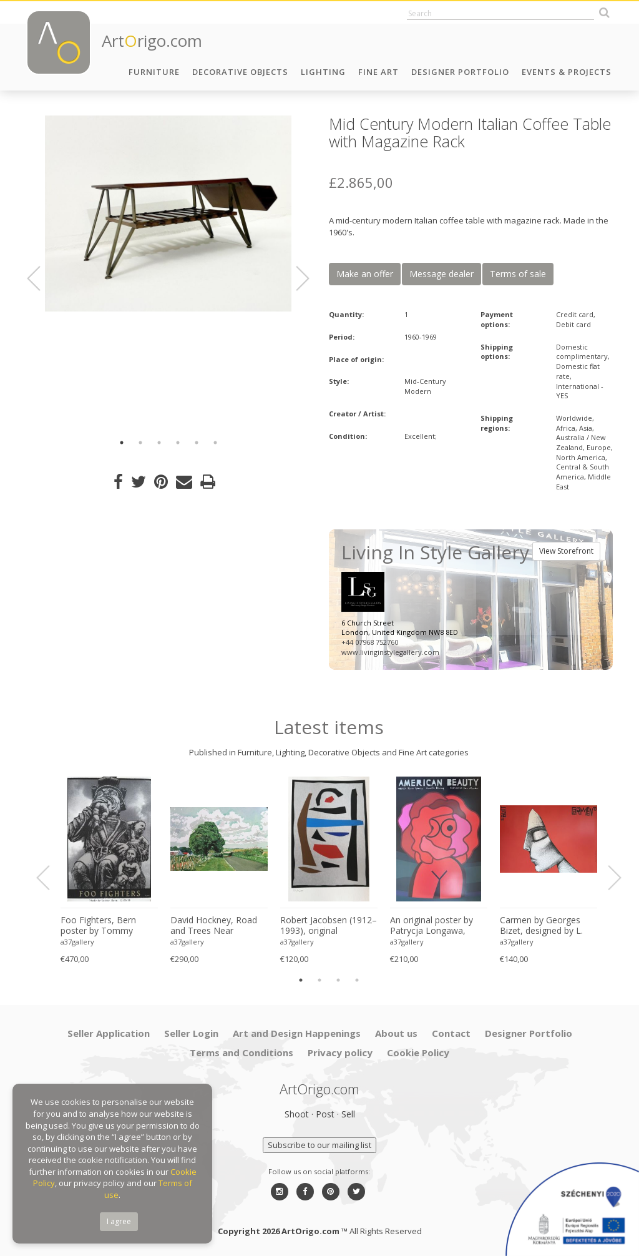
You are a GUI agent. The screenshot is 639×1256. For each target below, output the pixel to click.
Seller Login (191, 1033)
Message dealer (441, 274)
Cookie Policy (418, 1052)
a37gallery (77, 941)
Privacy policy (340, 1052)
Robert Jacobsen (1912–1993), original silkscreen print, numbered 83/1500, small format (328, 926)
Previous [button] (41, 278)
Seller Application (108, 1033)
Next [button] (295, 278)
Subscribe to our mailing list (319, 1145)
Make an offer (364, 274)
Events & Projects (567, 71)
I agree (119, 1221)
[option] (168, 213)
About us (396, 1033)
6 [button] (215, 442)
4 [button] (178, 442)
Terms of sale (518, 274)
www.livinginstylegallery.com (390, 652)
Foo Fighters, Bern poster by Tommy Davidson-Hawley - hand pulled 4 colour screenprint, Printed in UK (105, 926)
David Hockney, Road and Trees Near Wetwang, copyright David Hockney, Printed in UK (217, 926)
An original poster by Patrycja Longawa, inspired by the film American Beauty (431, 926)
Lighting (323, 71)
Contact (451, 1033)
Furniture (154, 71)
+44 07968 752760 (369, 642)
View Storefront (566, 551)
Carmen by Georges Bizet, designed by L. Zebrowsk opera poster (547, 926)
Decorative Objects (240, 71)
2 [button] (140, 442)
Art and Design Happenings (297, 1033)
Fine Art (378, 71)
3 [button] (159, 442)
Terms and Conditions (241, 1052)
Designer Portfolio (460, 71)
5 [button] (196, 442)
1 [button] (121, 442)
